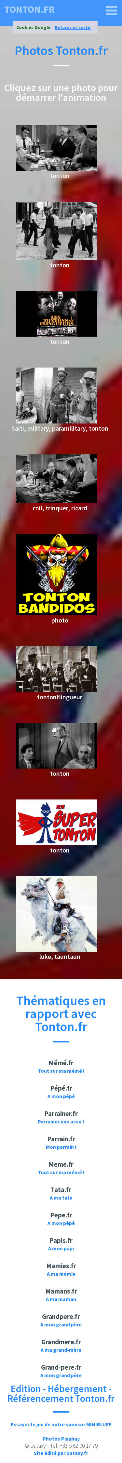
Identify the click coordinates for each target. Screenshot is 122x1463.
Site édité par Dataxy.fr (61, 1453)
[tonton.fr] (111, 10)
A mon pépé (61, 1096)
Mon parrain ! (61, 1147)
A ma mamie (61, 1273)
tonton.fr (29, 9)
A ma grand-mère (61, 1350)
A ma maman (61, 1299)
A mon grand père (61, 1324)
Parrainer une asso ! (61, 1121)
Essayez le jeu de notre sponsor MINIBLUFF (61, 1424)
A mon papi (61, 1248)
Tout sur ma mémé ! (61, 1070)
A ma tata (61, 1197)
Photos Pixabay (61, 1438)
